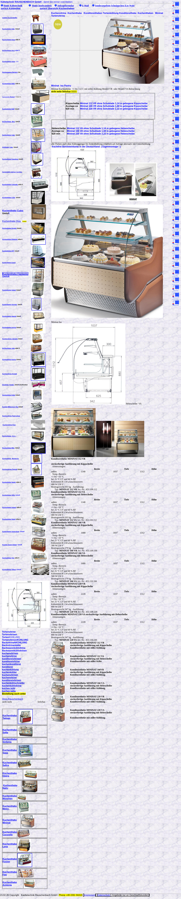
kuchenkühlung (10, 669)
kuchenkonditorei (11, 664)
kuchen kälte (9, 691)
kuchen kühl (8, 688)
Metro (14, 436)
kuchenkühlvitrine (11, 685)
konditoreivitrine (11, 661)
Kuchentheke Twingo (10, 716)
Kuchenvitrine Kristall (9, 374)
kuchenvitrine (9, 656)
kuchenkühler (9, 672)
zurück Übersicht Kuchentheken (57, 8)
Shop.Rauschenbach (12, 699)
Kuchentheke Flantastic (15, 274)
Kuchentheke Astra (8, 61)
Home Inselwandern (41, 5)
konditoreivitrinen (11, 658)
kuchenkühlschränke (13, 683)
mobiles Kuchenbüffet (9, 18)
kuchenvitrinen (10, 653)
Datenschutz (104, 895)
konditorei (7, 666)
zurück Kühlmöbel (11, 8)
